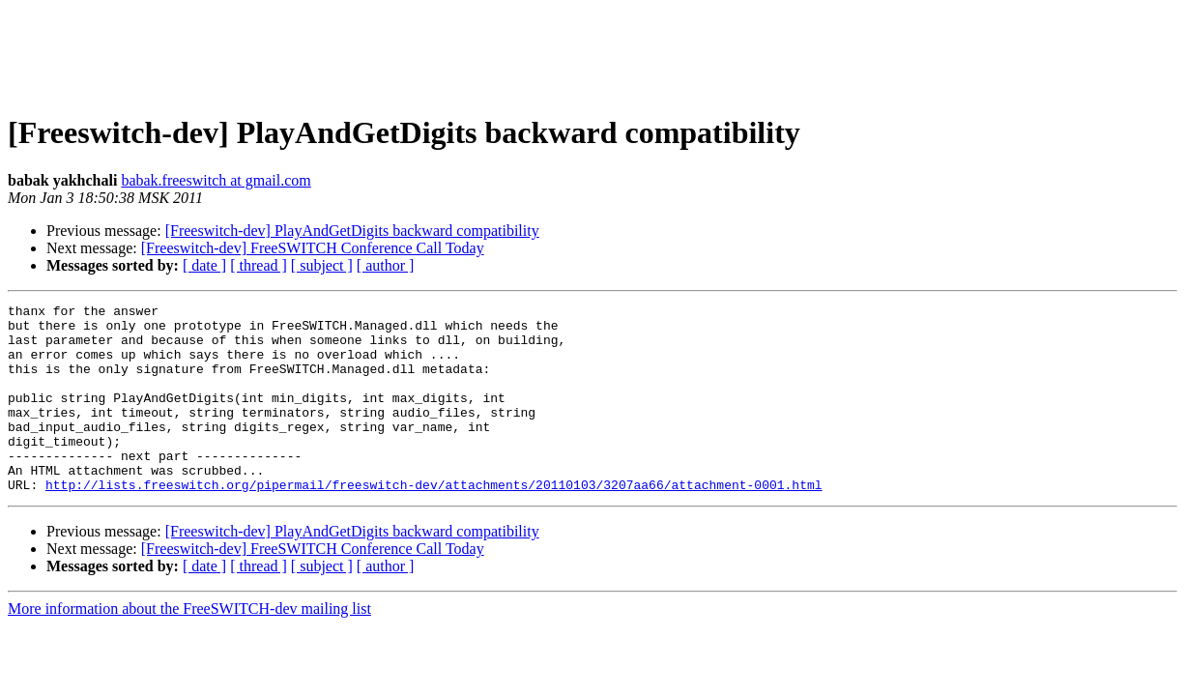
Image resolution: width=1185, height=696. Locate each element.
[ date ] (204, 265)
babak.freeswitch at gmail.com (215, 180)
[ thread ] (258, 265)
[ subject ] (322, 265)
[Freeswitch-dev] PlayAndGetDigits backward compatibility (352, 230)
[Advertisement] (592, 51)
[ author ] (386, 265)
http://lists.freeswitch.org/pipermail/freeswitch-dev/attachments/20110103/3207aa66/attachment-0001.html (433, 522)
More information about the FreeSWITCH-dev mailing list (189, 646)
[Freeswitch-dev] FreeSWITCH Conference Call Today (312, 248)
